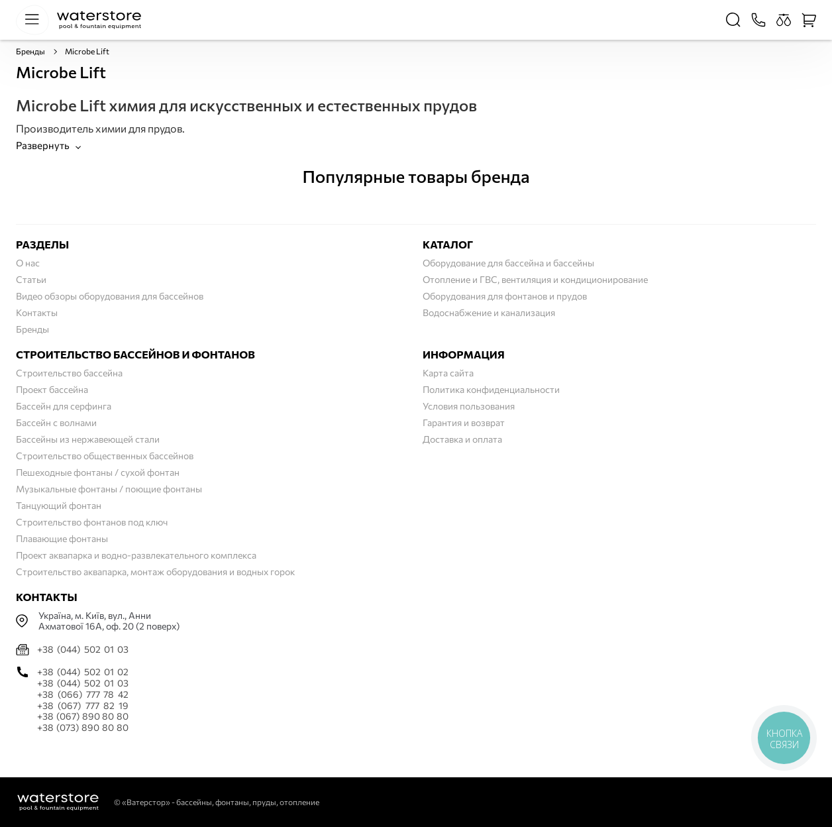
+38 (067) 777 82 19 (83, 705)
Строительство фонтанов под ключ (92, 521)
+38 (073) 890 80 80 (83, 727)
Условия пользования (469, 406)
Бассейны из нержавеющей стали (88, 439)
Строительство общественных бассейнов (104, 455)
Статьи (31, 279)
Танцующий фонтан (58, 505)
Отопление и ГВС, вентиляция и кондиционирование (535, 279)
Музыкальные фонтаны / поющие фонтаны (109, 488)
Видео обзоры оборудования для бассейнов (109, 296)
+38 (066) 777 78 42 (83, 694)
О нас (28, 262)
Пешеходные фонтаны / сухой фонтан (98, 472)
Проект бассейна (52, 389)
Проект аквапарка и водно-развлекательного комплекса (136, 555)
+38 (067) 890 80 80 (83, 716)
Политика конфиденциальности (491, 389)
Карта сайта (448, 372)
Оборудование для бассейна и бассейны (508, 262)
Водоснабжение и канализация (489, 312)
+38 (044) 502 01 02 (83, 672)
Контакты (37, 312)
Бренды (30, 51)
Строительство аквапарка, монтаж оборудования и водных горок (155, 571)
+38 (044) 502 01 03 (83, 649)
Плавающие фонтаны (62, 538)
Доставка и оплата (462, 439)
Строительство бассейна (69, 372)
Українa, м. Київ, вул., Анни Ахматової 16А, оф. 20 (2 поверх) (109, 621)
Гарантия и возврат (464, 422)
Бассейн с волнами (56, 422)
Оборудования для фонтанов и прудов (505, 296)
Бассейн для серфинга (63, 406)
